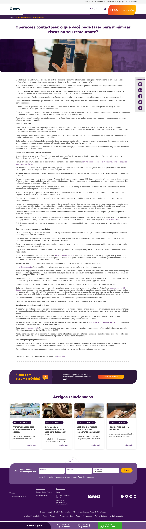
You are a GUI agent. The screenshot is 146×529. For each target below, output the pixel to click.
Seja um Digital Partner (44, 492)
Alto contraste (131, 1)
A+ (120, 1)
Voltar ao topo (73, 462)
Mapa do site (89, 1)
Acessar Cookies (66, 516)
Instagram (130, 496)
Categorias (94, 9)
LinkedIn (126, 496)
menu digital (33, 328)
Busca (105, 9)
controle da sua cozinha (113, 219)
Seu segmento (98, 469)
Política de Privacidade (80, 512)
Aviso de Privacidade (86, 477)
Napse (58, 492)
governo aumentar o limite (65, 255)
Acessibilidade (100, 1)
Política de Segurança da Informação (109, 516)
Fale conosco (40, 489)
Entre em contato (110, 377)
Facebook (122, 496)
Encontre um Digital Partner (63, 496)
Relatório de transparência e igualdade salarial (62, 502)
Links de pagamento (24, 267)
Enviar (126, 470)
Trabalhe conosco (42, 495)
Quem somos (60, 489)
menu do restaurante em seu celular (101, 322)
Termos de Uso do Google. (98, 512)
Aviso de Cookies (49, 516)
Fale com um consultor (124, 10)
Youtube (135, 496)
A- (122, 1)
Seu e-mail (70, 469)
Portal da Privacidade (31, 516)
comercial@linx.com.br (19, 496)
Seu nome (43, 469)
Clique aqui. (60, 356)
